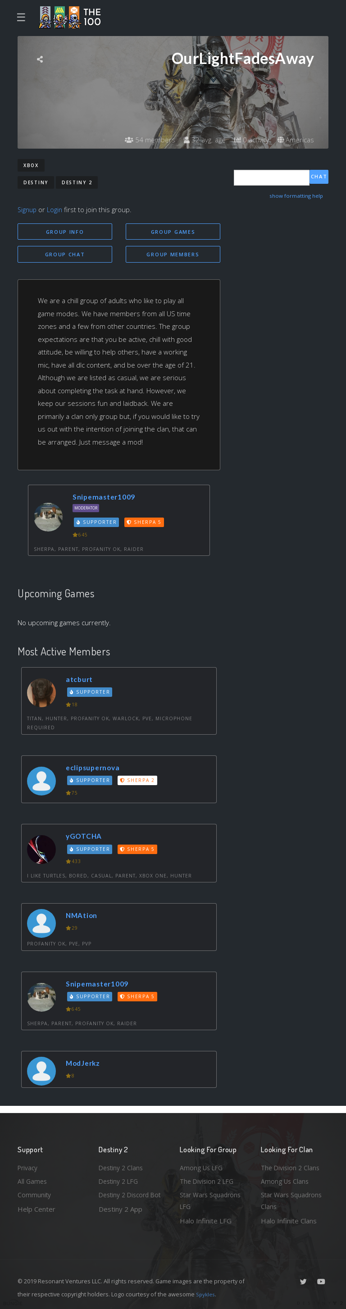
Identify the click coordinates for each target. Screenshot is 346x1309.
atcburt (81, 681)
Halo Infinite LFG (206, 1220)
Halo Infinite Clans (289, 1220)
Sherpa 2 (139, 782)
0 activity (249, 140)
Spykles (206, 1294)
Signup (28, 209)
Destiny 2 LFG (120, 1178)
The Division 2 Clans (292, 1163)
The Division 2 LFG (208, 1178)
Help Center (36, 1207)
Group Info (65, 231)
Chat (319, 177)
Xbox (31, 165)
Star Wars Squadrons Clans (293, 1200)
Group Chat (65, 255)
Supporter (98, 524)
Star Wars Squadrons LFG (212, 1200)
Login (56, 209)
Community (35, 1193)
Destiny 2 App (120, 1220)
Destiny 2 (77, 182)
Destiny (35, 182)
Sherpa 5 (146, 524)
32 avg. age (200, 140)
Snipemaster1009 (107, 498)
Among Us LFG (203, 1163)
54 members (143, 140)
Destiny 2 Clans (122, 1163)
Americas (295, 140)
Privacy (29, 1163)
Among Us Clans (286, 1178)
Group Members (172, 255)
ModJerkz (85, 1064)
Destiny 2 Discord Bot (126, 1200)
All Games (33, 1178)
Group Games (173, 231)
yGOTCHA (86, 837)
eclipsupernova (96, 768)
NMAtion (84, 917)
